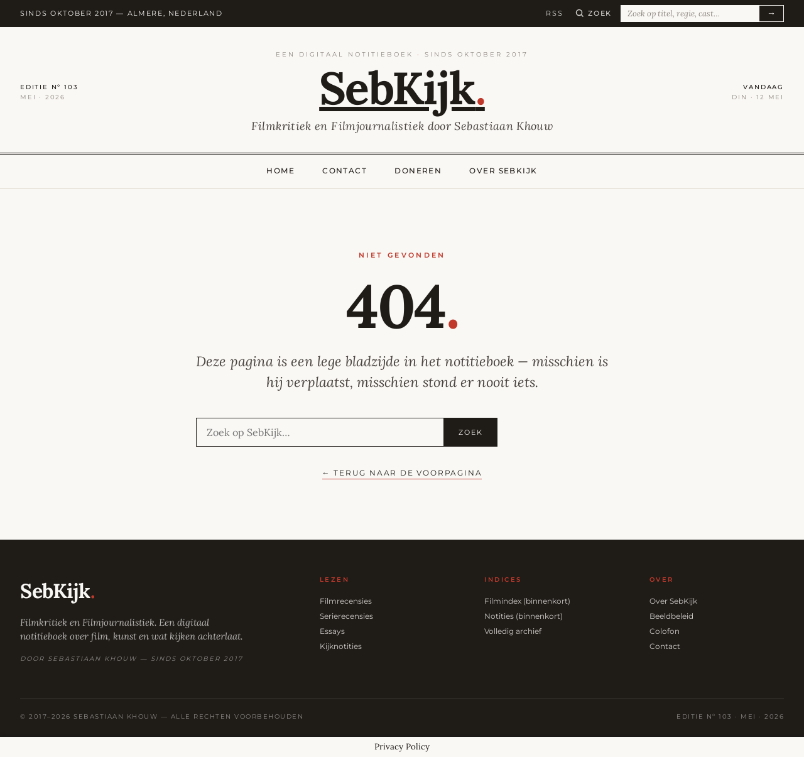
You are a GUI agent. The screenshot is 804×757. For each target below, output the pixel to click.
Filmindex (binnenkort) (527, 601)
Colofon (664, 631)
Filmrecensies (346, 601)
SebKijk (402, 88)
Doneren (418, 170)
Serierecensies (346, 616)
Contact (344, 170)
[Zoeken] (593, 13)
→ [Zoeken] (771, 13)
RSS (554, 13)
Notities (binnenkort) (523, 616)
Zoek (471, 432)
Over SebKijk (503, 170)
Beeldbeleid (671, 616)
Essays (332, 631)
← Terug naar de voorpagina (402, 472)
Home (280, 170)
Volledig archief (512, 631)
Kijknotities (341, 646)
